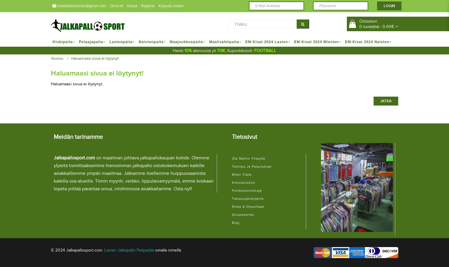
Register (148, 6)
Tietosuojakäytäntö (248, 199)
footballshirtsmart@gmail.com (79, 6)
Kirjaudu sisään (171, 6)
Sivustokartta (243, 215)
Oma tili (116, 6)
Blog (235, 223)
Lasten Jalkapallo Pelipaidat (129, 250)
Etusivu (57, 58)
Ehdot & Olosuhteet (248, 207)
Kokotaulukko (243, 183)
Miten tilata (242, 175)
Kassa (132, 6)
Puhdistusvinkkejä (247, 191)
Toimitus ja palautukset (251, 167)
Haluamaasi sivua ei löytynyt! (95, 58)
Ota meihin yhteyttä (248, 159)
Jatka (386, 101)
